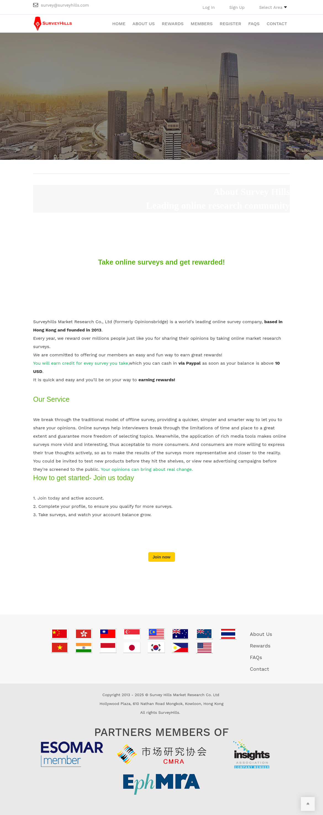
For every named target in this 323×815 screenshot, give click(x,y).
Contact (277, 23)
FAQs (254, 23)
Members (201, 23)
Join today (49, 498)
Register (230, 23)
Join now (162, 557)
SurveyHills (168, 712)
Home (119, 23)
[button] (273, 7)
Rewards (173, 23)
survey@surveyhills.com (61, 5)
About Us (144, 23)
